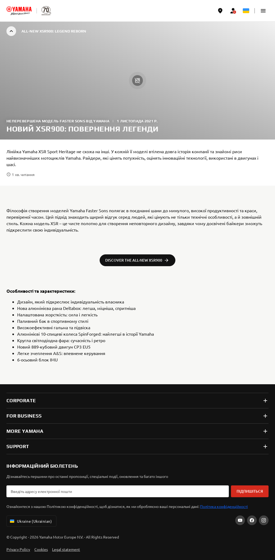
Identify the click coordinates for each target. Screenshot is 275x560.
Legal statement (66, 549)
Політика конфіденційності (224, 506)
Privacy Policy (18, 549)
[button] (263, 10)
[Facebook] (252, 520)
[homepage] (19, 11)
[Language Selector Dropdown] (246, 10)
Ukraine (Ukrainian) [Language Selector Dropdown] (30, 521)
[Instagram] (264, 520)
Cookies (41, 549)
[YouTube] (240, 520)
